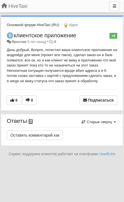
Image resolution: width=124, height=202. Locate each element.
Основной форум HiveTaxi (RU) (33, 25)
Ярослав (18, 42)
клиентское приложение (45, 35)
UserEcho (107, 154)
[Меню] (114, 6)
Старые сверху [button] (98, 122)
